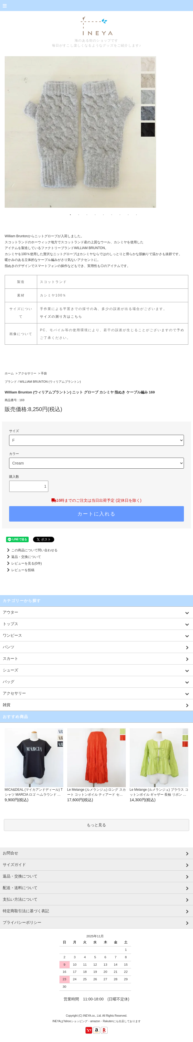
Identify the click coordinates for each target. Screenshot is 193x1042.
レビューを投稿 (19, 570)
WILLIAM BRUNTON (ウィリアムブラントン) (50, 381)
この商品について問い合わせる (31, 550)
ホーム (9, 373)
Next (184, 129)
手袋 (44, 373)
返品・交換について (23, 557)
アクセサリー (27, 373)
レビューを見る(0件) (23, 563)
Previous (9, 129)
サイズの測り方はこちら (61, 316)
